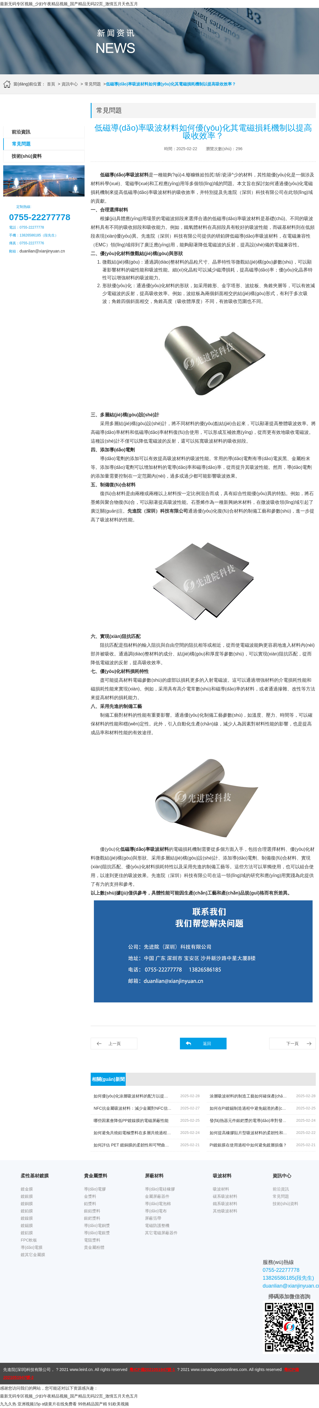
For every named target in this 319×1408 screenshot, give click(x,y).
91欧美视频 (118, 1404)
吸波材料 (221, 1189)
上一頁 (114, 1043)
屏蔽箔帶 (153, 1218)
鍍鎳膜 (27, 1218)
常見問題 (93, 84)
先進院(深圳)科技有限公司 (27, 1369)
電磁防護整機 (157, 1225)
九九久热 (8, 1404)
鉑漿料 (90, 1203)
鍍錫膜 (27, 1225)
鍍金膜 (27, 1189)
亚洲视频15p (29, 1404)
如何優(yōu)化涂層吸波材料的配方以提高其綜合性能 (141, 1096)
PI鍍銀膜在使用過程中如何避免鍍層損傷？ (248, 1145)
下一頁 (292, 1043)
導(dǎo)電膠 (95, 1189)
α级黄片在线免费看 (59, 1404)
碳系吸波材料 (225, 1196)
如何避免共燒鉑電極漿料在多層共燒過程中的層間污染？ (145, 1132)
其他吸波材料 (225, 1211)
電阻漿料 (92, 1240)
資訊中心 (70, 84)
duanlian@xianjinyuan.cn (42, 251)
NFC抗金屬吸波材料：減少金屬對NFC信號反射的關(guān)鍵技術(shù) (157, 1108)
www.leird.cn (81, 1369)
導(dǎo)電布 (156, 1211)
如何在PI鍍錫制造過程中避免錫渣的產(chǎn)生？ (254, 1108)
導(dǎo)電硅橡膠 (160, 1189)
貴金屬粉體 (94, 1247)
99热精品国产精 (92, 1404)
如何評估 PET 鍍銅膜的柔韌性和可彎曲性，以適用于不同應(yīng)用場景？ (161, 1145)
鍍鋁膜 (27, 1232)
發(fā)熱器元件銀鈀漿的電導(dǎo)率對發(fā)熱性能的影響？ (263, 1120)
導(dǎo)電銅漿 (97, 1225)
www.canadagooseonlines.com (219, 1369)
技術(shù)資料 (27, 156)
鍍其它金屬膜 (33, 1254)
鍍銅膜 (27, 1203)
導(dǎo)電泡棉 (158, 1203)
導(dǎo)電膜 (32, 1247)
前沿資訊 (21, 131)
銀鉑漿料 (92, 1211)
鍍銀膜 (27, 1196)
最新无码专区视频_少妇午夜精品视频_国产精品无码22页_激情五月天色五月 (69, 3)
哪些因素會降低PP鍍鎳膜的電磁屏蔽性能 (131, 1120)
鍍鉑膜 (27, 1211)
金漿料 (90, 1196)
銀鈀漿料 (92, 1218)
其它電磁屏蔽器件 (161, 1232)
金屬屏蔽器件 (157, 1196)
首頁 (51, 84)
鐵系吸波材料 (225, 1203)
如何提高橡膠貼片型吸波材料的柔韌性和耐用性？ (254, 1132)
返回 (207, 1043)
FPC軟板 (29, 1240)
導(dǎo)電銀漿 (97, 1232)
